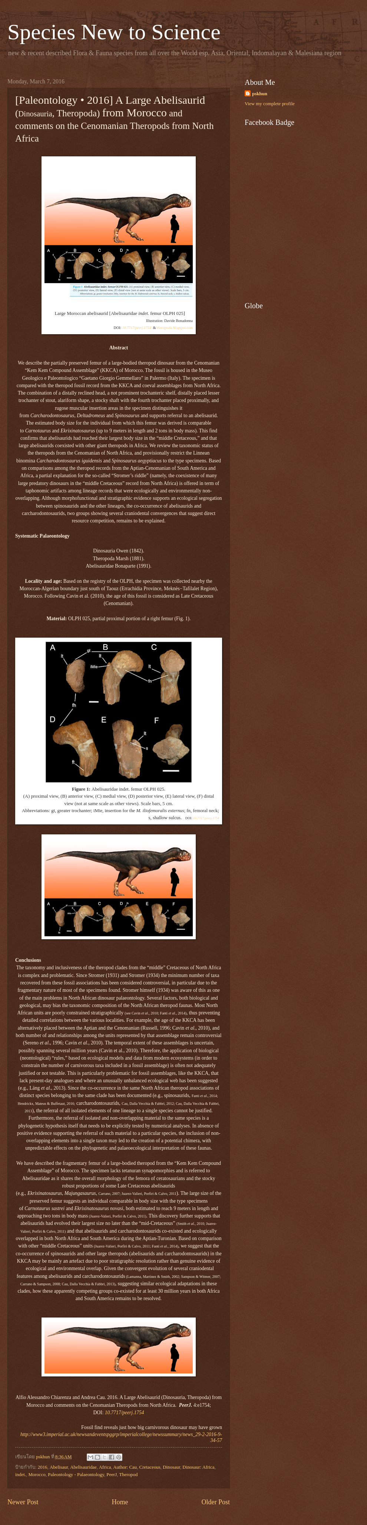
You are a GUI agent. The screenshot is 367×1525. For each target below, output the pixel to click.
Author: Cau (125, 1467)
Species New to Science (114, 32)
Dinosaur (171, 1467)
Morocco (36, 1474)
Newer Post (23, 1502)
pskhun (259, 93)
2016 (42, 1467)
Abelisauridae (83, 1467)
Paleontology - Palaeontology (76, 1474)
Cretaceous (150, 1467)
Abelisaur (59, 1467)
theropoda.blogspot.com (175, 328)
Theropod (128, 1474)
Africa (105, 1467)
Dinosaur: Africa (198, 1467)
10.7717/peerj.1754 (136, 328)
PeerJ (111, 1474)
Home (120, 1502)
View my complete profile (270, 103)
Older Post (215, 1502)
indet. (20, 1474)
